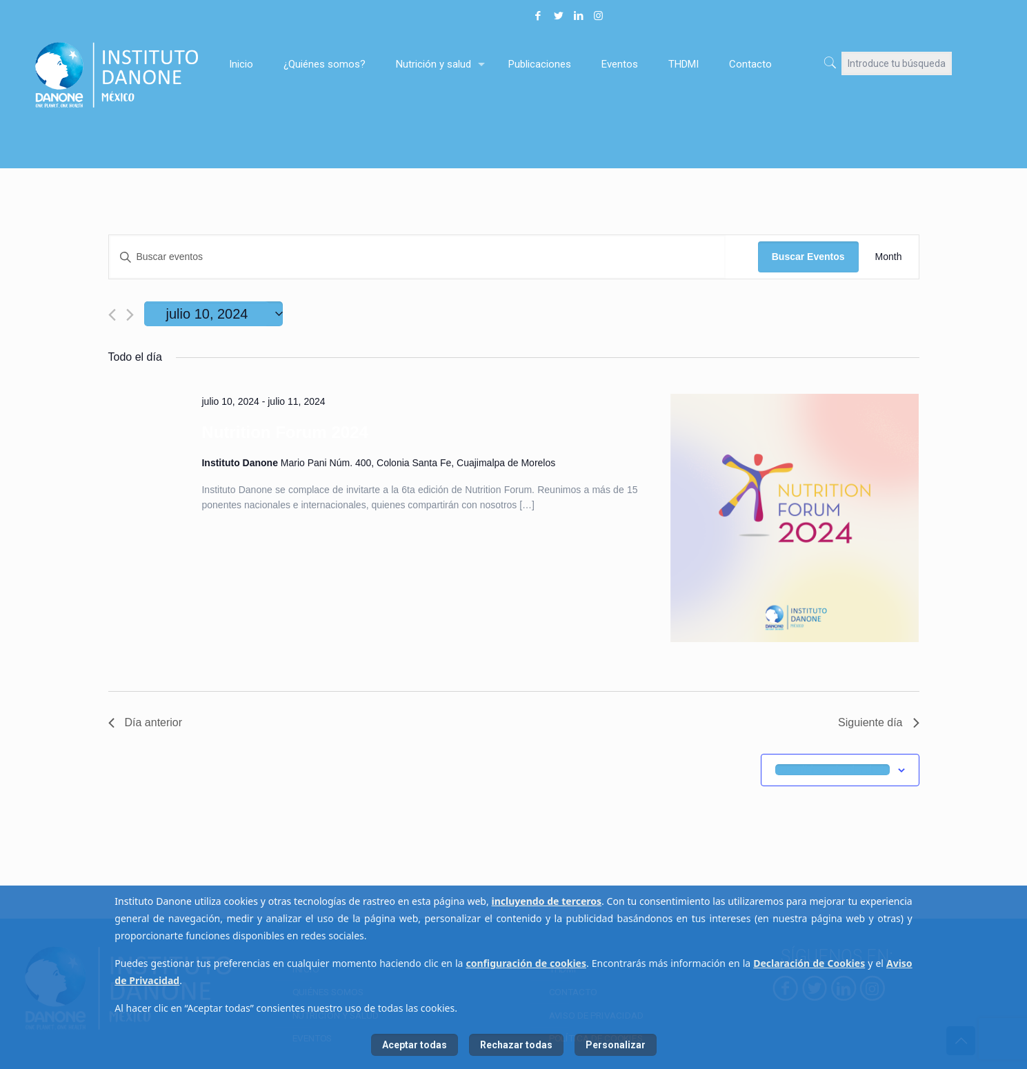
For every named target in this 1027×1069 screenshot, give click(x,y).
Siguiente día (878, 722)
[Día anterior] (112, 314)
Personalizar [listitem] (616, 1044)
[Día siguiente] (130, 314)
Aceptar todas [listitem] (414, 1044)
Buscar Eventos (808, 256)
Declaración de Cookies (809, 963)
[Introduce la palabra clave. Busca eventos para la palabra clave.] (417, 257)
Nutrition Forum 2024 (284, 432)
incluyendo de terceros (546, 901)
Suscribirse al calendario (832, 769)
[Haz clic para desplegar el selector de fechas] (213, 313)
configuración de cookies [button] (526, 963)
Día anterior (145, 722)
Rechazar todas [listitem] (516, 1044)
